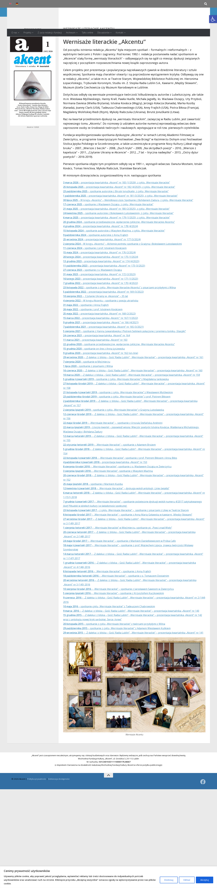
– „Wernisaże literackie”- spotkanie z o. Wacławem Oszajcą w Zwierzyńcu (125, 500)
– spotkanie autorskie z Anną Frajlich (100, 251)
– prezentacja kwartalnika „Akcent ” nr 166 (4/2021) (106, 339)
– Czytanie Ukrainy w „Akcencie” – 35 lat (100, 312)
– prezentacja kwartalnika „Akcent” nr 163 (100, 360)
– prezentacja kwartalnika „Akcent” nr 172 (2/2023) (105, 291)
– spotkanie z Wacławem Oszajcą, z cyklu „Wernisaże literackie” (115, 221)
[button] (213, 19)
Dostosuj (168, 879)
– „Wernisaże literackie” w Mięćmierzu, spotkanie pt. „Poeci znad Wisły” (125, 570)
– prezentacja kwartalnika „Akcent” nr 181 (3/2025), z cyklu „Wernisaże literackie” (129, 208)
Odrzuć (186, 879)
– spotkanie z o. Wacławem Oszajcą (97, 286)
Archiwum (70, 32)
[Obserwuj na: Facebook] (202, 833)
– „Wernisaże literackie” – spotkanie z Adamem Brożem (116, 478)
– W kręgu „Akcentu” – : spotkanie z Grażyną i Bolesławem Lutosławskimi (131, 260)
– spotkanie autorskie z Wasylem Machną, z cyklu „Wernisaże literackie (121, 247)
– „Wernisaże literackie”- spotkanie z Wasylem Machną (114, 505)
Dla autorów (103, 32)
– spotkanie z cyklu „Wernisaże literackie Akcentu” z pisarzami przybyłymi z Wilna (128, 304)
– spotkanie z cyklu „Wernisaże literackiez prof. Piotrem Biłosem (125, 430)
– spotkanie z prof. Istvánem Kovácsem (99, 264)
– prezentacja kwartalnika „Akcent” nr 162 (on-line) (106, 373)
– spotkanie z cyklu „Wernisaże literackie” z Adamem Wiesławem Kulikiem (125, 675)
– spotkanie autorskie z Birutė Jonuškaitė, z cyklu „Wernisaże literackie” (124, 203)
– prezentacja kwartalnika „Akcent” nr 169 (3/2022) (109, 308)
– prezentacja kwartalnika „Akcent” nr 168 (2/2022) (105, 330)
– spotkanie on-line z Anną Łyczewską (98, 369)
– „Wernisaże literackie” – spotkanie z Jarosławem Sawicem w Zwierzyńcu (126, 631)
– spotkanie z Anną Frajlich (89, 321)
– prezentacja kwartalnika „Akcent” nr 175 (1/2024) (106, 273)
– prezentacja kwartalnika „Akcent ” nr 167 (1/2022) (106, 334)
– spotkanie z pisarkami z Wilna (92, 391)
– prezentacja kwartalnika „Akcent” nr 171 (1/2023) (106, 295)
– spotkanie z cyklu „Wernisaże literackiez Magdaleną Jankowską (123, 413)
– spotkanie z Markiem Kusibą (97, 518)
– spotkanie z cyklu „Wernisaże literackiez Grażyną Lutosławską (121, 443)
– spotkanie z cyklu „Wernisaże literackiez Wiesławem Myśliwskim (126, 426)
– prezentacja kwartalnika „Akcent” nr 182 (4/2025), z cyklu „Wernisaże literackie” (127, 199)
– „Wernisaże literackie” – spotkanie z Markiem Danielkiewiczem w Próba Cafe (128, 583)
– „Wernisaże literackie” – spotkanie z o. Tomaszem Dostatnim (124, 618)
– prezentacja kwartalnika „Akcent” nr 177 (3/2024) (107, 256)
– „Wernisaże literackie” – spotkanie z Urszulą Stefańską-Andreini (120, 456)
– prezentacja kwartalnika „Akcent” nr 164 (101, 356)
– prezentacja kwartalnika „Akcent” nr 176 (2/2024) (105, 269)
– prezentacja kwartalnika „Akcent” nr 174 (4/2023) (106, 277)
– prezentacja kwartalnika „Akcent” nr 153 (111, 496)
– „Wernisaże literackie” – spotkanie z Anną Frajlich (113, 614)
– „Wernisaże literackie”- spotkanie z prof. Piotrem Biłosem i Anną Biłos (129, 492)
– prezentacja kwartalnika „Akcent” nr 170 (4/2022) (106, 299)
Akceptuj (204, 879)
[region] (108, 877)
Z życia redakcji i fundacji (50, 32)
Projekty (27, 32)
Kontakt (119, 32)
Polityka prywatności (36, 830)
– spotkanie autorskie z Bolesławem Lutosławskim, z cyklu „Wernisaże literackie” (127, 229)
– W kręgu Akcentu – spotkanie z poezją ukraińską (106, 317)
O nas (14, 32)
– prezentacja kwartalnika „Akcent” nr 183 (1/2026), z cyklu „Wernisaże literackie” (124, 194)
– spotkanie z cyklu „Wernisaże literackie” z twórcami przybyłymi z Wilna (122, 671)
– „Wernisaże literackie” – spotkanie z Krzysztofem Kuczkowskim (121, 636)
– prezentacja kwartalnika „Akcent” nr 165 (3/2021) (109, 343)
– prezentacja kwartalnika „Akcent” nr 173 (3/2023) (110, 282)
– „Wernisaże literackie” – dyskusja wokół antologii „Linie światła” (124, 522)
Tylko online (87, 32)
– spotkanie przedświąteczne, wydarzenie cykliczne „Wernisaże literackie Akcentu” (127, 238)
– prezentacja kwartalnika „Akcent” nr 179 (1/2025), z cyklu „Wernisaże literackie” (124, 234)
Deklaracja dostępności (59, 830)
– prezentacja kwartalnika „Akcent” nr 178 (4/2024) (106, 242)
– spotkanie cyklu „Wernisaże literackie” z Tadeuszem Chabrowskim (116, 649)
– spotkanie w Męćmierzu (90, 387)
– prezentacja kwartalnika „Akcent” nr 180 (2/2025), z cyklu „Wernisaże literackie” (124, 225)
